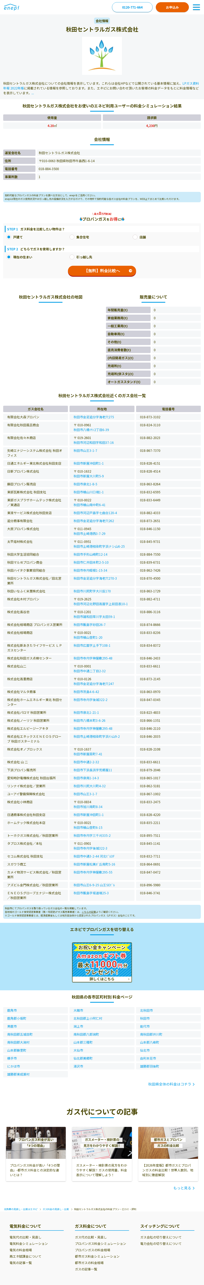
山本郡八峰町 (149, 1042)
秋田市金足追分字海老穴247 (94, 683)
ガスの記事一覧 (86, 1269)
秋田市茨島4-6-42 (86, 691)
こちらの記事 (89, 911)
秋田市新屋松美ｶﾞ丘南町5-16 (94, 864)
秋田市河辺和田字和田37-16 (94, 442)
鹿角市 (12, 1010)
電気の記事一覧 (21, 1262)
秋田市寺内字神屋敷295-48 (93, 658)
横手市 (12, 1058)
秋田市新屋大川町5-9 (89, 476)
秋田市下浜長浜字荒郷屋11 (93, 769)
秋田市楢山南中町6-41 (90, 504)
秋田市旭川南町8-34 (88, 806)
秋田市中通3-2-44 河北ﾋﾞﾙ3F (94, 856)
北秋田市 (146, 1010)
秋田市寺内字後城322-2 (90, 699)
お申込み (172, 7)
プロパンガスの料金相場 (92, 1249)
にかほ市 (13, 1066)
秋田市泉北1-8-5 (85, 484)
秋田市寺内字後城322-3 (90, 848)
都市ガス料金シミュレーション (97, 1256)
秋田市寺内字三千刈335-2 (92, 835)
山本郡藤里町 (16, 1050)
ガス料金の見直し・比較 (56, 1209)
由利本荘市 (148, 1058)
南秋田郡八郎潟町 (86, 1034)
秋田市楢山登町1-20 (88, 637)
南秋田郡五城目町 (20, 1034)
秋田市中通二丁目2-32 (90, 670)
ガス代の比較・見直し (91, 1237)
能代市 (145, 1026)
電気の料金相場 (21, 1249)
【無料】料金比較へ (108, 271)
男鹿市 (12, 1026)
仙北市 (145, 1050)
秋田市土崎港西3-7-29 (89, 533)
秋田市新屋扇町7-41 (88, 754)
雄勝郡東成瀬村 (18, 1074)
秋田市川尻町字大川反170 (92, 591)
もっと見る (182, 1187)
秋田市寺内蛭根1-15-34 (90, 570)
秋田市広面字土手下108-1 (92, 645)
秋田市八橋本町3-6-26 (89, 720)
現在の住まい (19, 257)
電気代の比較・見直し (25, 1237)
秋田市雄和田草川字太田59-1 (94, 616)
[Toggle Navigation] (196, 7)
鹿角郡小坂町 (16, 1018)
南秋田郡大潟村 (18, 1042)
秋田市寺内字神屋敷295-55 (93, 872)
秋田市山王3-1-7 (85, 450)
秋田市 (145, 1018)
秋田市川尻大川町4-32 (90, 785)
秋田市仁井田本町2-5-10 (91, 562)
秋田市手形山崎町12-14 (90, 554)
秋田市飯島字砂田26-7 (90, 624)
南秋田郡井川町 (151, 1034)
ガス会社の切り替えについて (161, 1237)
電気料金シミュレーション (29, 1243)
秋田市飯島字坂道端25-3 (91, 892)
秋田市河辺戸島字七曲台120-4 (95, 512)
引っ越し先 (81, 257)
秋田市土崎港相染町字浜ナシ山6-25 (99, 546)
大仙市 (78, 1050)
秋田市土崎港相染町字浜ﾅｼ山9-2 (97, 736)
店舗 (139, 237)
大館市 (78, 1010)
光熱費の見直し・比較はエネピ (20, 1209)
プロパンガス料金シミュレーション (100, 1243)
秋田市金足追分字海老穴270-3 (95, 578)
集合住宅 (79, 237)
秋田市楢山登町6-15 (88, 827)
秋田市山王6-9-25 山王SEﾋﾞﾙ (94, 884)
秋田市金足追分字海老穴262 (94, 520)
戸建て (14, 237)
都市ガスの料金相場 (89, 1262)
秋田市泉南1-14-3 (86, 777)
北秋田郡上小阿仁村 (88, 1018)
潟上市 (78, 1026)
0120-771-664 (132, 7)
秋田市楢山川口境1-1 (89, 492)
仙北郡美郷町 (83, 1058)
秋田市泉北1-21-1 (86, 712)
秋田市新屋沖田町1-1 (89, 463)
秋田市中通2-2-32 (86, 761)
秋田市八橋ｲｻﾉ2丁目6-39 (91, 429)
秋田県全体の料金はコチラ (169, 1084)
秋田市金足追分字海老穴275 (94, 416)
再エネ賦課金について (25, 1256)
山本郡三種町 (83, 1042)
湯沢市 (78, 1066)
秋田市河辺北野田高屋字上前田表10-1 (101, 603)
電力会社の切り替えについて (161, 1243)
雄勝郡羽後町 (149, 1066)
